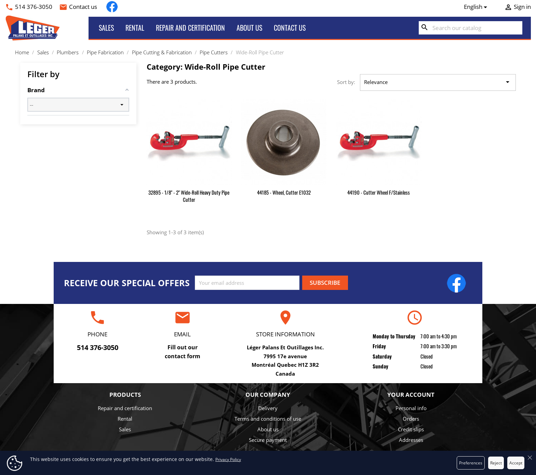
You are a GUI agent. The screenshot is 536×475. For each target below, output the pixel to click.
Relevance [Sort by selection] (438, 82)
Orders (411, 418)
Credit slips (411, 429)
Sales (106, 28)
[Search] (470, 28)
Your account (410, 395)
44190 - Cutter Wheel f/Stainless (378, 192)
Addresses (411, 439)
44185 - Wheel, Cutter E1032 (284, 192)
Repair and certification (190, 28)
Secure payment (268, 439)
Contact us (83, 7)
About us (249, 28)
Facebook (112, 7)
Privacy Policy (228, 459)
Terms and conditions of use (267, 418)
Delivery (268, 408)
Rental (134, 28)
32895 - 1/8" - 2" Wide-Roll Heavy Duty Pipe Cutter (188, 195)
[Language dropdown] (477, 6)
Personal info (411, 408)
